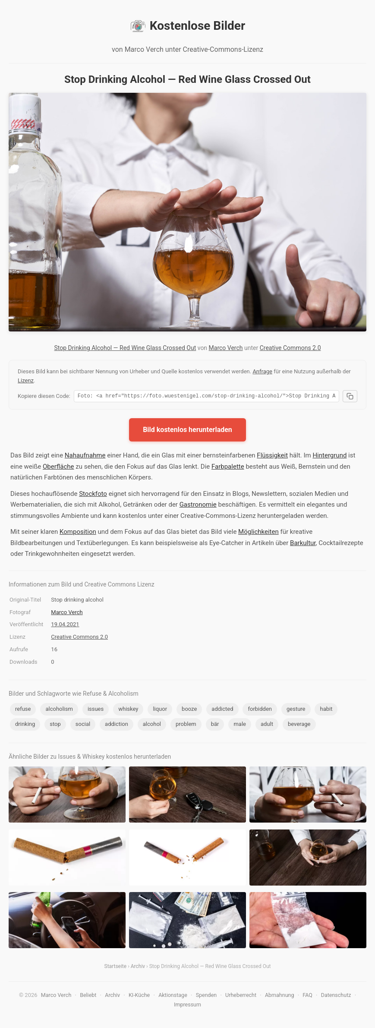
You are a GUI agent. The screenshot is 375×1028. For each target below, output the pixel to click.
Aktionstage (172, 996)
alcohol (152, 725)
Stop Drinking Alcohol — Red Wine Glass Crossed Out (125, 347)
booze (189, 710)
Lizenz (26, 380)
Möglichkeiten (258, 533)
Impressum (187, 1006)
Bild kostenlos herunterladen (187, 431)
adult (267, 725)
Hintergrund (329, 456)
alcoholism (58, 710)
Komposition (78, 533)
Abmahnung (279, 996)
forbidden (260, 710)
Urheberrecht (240, 996)
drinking (25, 725)
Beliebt (88, 996)
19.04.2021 (65, 625)
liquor (160, 710)
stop (55, 725)
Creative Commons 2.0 (290, 347)
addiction (116, 725)
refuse (23, 710)
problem (186, 725)
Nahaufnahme (85, 456)
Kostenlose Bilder (187, 26)
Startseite (115, 968)
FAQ (307, 996)
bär (215, 725)
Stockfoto (93, 495)
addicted (222, 710)
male (239, 725)
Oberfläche (58, 468)
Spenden (206, 996)
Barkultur (302, 544)
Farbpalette (227, 468)
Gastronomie (198, 506)
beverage (299, 725)
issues (96, 710)
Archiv (138, 968)
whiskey (128, 710)
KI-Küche (139, 996)
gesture (296, 710)
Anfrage (262, 371)
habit (326, 710)
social (83, 725)
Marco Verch (226, 347)
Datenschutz (336, 996)
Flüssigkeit (272, 456)
